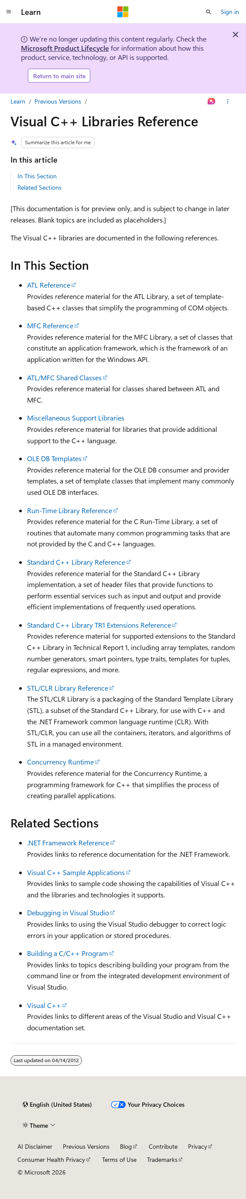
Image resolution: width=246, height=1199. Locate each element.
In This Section (37, 176)
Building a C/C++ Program (67, 953)
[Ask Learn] (211, 101)
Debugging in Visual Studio (68, 912)
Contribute (163, 1146)
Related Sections (39, 187)
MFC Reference (50, 325)
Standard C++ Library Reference (76, 561)
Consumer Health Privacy (51, 1159)
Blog (126, 1146)
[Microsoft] (123, 11)
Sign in (230, 11)
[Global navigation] (8, 12)
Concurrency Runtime (60, 761)
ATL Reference (48, 284)
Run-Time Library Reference (69, 510)
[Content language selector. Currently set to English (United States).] (57, 1105)
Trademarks (162, 1159)
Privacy (197, 1146)
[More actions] (228, 101)
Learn (17, 101)
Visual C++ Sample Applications (76, 872)
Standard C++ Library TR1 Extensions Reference (99, 624)
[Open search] (208, 12)
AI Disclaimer (34, 1146)
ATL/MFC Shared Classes (64, 377)
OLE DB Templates (54, 458)
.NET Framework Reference (68, 842)
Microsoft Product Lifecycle (65, 47)
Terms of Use (119, 1159)
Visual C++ (44, 1005)
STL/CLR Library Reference (67, 687)
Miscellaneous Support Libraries (75, 417)
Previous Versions (57, 101)
